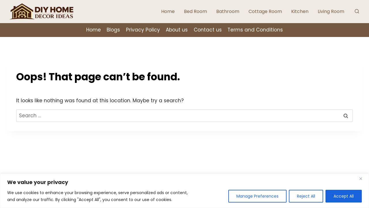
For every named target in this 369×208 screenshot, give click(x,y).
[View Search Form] (357, 11)
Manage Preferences (256, 196)
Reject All (305, 196)
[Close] (362, 178)
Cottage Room (265, 11)
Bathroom (227, 11)
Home (168, 11)
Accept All (343, 196)
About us (177, 29)
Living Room (331, 11)
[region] (184, 191)
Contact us (208, 29)
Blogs (113, 29)
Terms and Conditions (255, 29)
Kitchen (299, 11)
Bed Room (195, 11)
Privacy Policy (143, 29)
